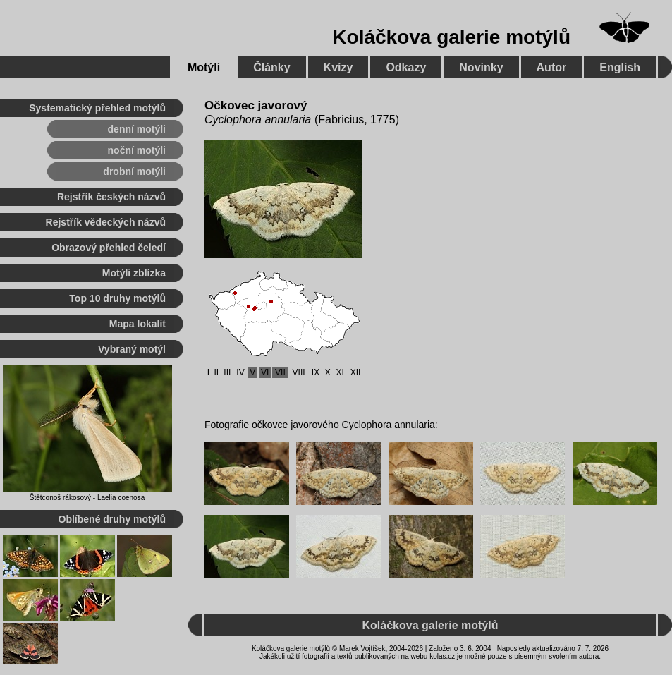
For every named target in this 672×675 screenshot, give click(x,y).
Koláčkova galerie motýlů (451, 37)
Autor (552, 67)
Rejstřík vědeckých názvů (106, 222)
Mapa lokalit (137, 323)
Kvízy (338, 67)
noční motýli (137, 150)
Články (271, 67)
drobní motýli (134, 171)
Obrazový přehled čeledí (108, 247)
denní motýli (137, 129)
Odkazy (406, 67)
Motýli (204, 67)
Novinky (481, 67)
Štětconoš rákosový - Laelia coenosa (87, 497)
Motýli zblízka (134, 273)
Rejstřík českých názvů (111, 196)
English (619, 67)
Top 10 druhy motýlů (117, 298)
